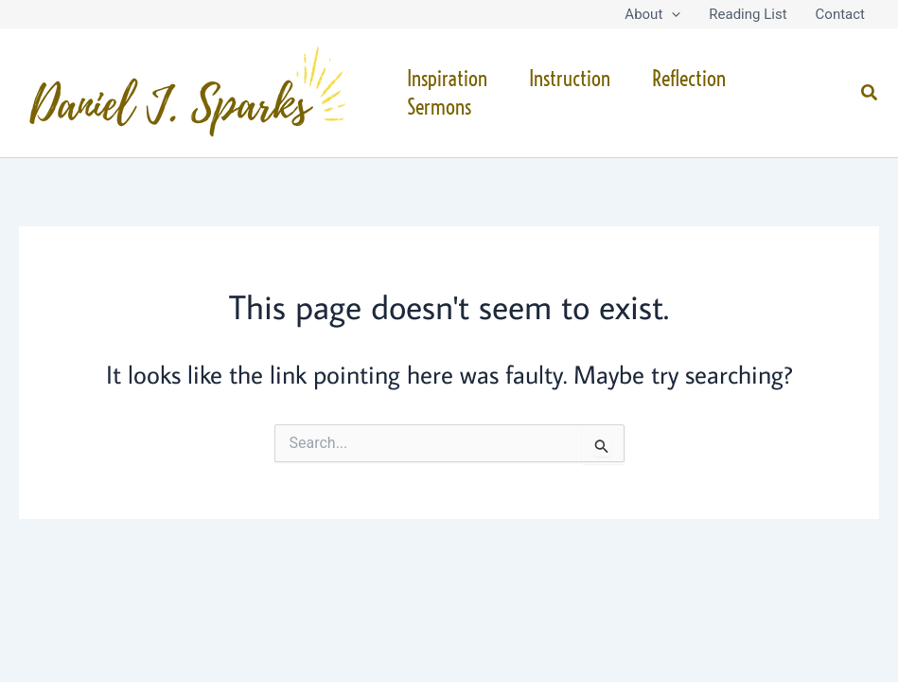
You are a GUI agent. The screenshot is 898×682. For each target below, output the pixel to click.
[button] (671, 14)
